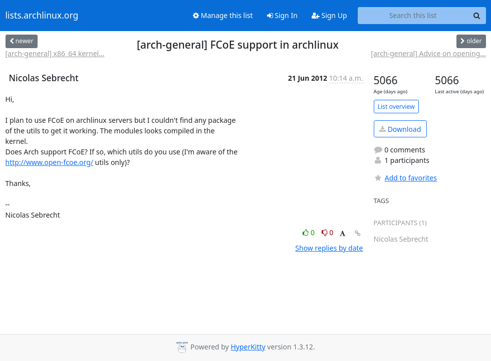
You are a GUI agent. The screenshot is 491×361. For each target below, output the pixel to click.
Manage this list (223, 15)
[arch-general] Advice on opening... (428, 53)
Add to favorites (405, 178)
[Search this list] (413, 15)
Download (400, 129)
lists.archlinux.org (42, 16)
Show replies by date (329, 248)
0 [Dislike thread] (328, 232)
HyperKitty (247, 346)
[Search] (477, 15)
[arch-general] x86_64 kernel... (55, 53)
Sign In (282, 15)
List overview (396, 106)
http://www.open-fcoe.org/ (49, 162)
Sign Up (329, 15)
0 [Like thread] (309, 232)
